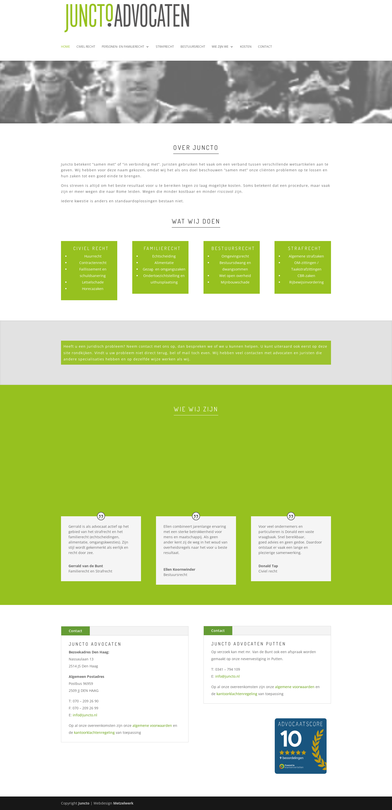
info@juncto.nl (85, 715)
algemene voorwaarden (152, 725)
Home (65, 50)
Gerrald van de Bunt (85, 565)
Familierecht (162, 248)
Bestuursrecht (192, 50)
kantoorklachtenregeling (94, 732)
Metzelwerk (123, 803)
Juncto (84, 803)
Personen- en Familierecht (123, 50)
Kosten (246, 50)
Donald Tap (268, 565)
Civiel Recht (85, 50)
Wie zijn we (220, 50)
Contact (265, 50)
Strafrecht (165, 50)
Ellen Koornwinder (179, 569)
